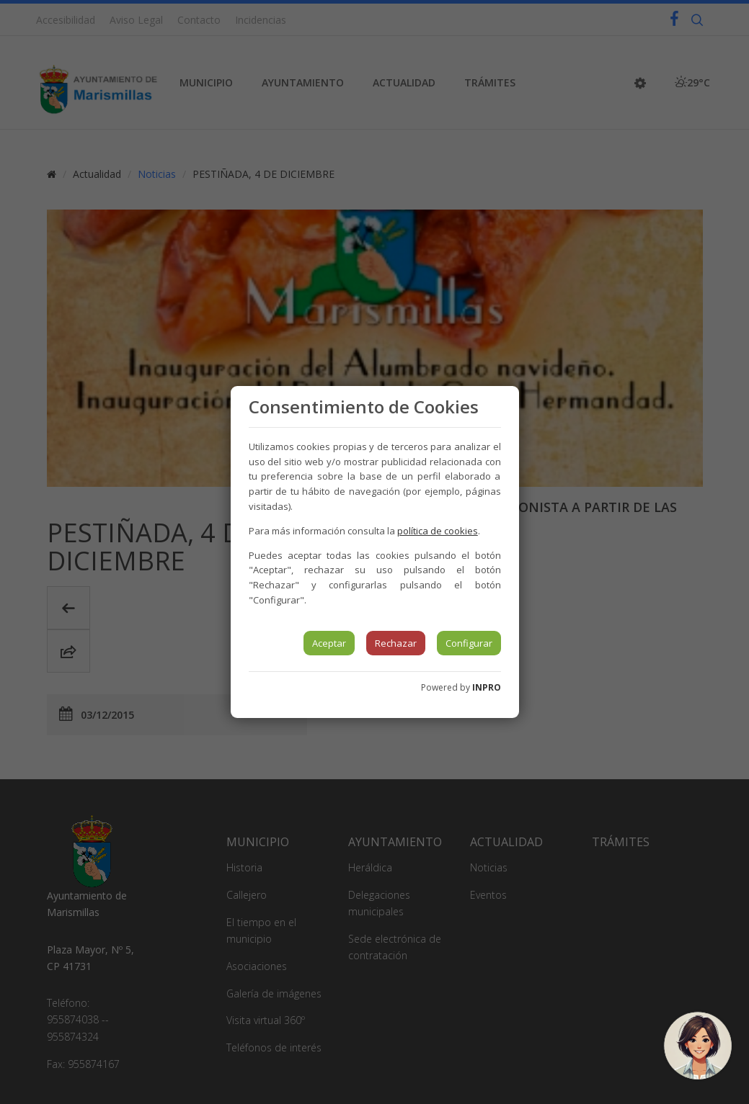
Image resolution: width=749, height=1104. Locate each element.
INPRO (486, 687)
